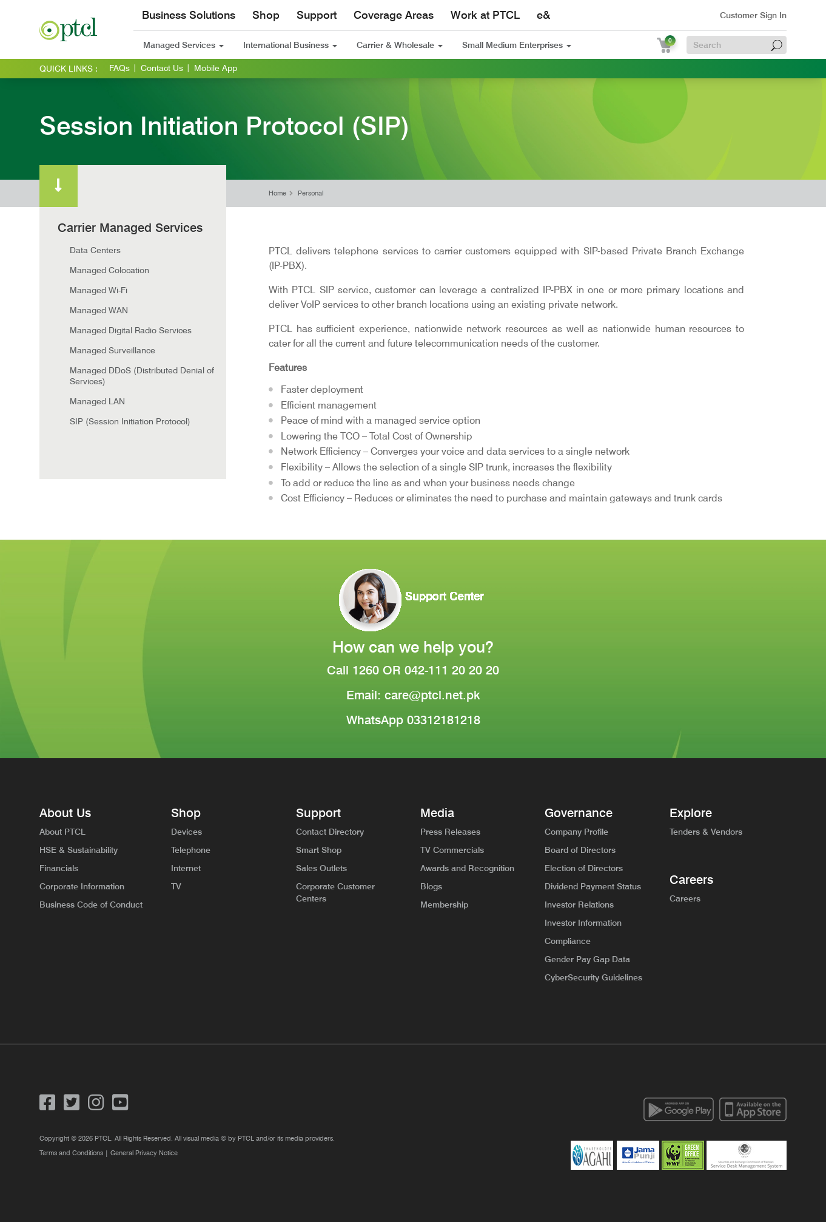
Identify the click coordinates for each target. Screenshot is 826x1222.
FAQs (119, 68)
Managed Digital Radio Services (131, 330)
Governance (579, 813)
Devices (186, 832)
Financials (58, 868)
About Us (65, 813)
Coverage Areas (394, 14)
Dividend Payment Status (593, 886)
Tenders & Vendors (706, 832)
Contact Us (162, 68)
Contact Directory (330, 832)
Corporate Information (81, 886)
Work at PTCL (485, 14)
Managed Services (183, 45)
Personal (310, 193)
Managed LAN (97, 401)
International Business (290, 45)
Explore (691, 813)
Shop (266, 14)
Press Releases (450, 832)
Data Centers (95, 250)
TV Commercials (452, 850)
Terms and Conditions (71, 1153)
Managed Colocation (109, 270)
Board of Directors (580, 850)
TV (176, 886)
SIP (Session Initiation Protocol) (130, 421)
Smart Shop (318, 850)
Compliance (568, 941)
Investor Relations (579, 904)
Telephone (190, 850)
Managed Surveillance (112, 350)
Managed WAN (99, 310)
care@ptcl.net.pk (432, 695)
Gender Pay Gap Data (587, 959)
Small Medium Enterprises (516, 45)
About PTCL (62, 832)
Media (437, 813)
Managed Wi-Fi (98, 290)
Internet (186, 868)
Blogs (431, 886)
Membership (444, 904)
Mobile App (215, 68)
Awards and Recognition (467, 868)
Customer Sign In (753, 15)
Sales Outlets (321, 868)
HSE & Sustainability (78, 850)
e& (543, 14)
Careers (691, 879)
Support (317, 14)
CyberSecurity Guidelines (593, 977)
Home (277, 193)
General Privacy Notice (144, 1153)
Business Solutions (188, 14)
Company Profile (576, 832)
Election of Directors (584, 868)
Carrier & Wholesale (400, 45)
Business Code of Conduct (91, 904)
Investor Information (583, 923)
